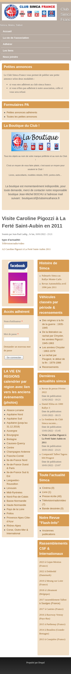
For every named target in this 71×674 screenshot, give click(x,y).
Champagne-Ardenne (18, 451)
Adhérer (7, 44)
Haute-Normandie (16, 505)
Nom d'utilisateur (13, 321)
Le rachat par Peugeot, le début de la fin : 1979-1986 (53, 359)
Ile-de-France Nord (17, 460)
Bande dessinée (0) (53, 508)
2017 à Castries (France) (51, 609)
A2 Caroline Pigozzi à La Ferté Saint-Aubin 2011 (26, 249)
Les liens (8, 50)
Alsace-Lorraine (15, 410)
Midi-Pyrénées (14, 492)
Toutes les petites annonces (22, 116)
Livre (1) (46, 492)
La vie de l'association (16, 37)
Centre (10, 447)
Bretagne (12, 439)
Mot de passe (11, 334)
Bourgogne (13, 435)
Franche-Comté (15, 455)
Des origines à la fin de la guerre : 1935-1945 (53, 324)
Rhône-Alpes (14, 525)
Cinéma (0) (48, 487)
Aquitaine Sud (14, 418)
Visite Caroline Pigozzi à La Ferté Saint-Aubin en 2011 (54, 439)
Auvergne (12, 430)
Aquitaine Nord (15, 414)
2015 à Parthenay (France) (52, 624)
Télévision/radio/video (13, 243)
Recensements (50, 367)
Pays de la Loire (15, 509)
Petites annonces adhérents (22, 112)
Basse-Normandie (16, 500)
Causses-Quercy (16, 443)
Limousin (11, 488)
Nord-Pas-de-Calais (17, 496)
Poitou (10, 513)
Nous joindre (10, 56)
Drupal (41, 662)
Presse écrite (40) (52, 496)
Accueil (7, 31)
